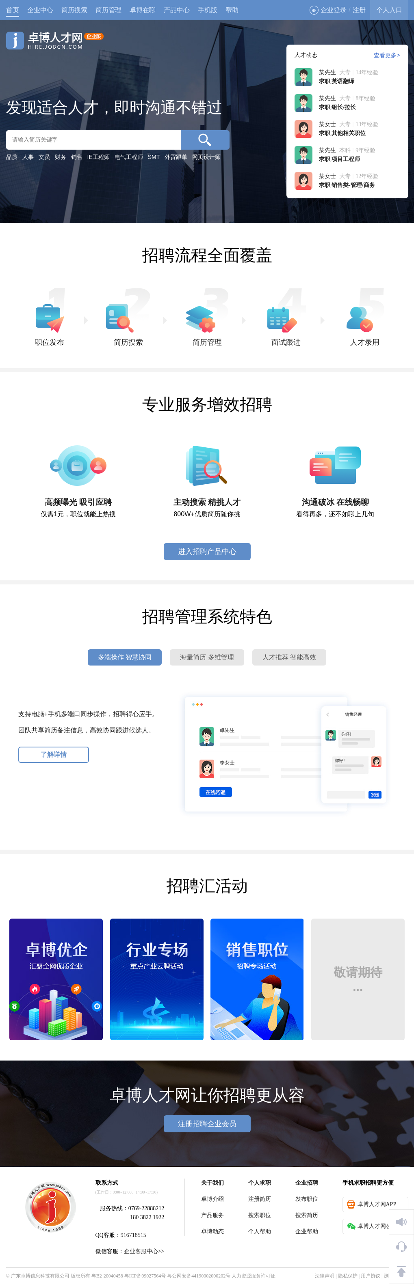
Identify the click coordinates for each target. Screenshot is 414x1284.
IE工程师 (98, 157)
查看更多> (387, 55)
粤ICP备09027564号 (145, 1276)
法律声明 (324, 1276)
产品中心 (177, 9)
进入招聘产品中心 (207, 552)
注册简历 (259, 1199)
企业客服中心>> (144, 1251)
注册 (359, 9)
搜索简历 (306, 1215)
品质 (11, 157)
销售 (76, 157)
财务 (60, 157)
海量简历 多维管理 (207, 657)
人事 (28, 157)
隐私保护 (348, 1276)
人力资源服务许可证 (253, 1276)
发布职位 (306, 1199)
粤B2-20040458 (107, 1276)
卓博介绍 (212, 1199)
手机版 (207, 9)
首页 (12, 9)
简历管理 (108, 9)
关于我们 (212, 1183)
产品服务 (212, 1215)
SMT (154, 157)
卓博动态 (212, 1231)
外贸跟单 (176, 157)
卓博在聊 (143, 9)
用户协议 (370, 1276)
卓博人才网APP (372, 1204)
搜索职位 (259, 1215)
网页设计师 (206, 157)
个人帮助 (259, 1231)
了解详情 (54, 754)
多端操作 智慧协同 (125, 657)
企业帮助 (306, 1231)
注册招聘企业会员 (207, 1124)
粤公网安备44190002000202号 (198, 1276)
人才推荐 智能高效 (289, 657)
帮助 (231, 9)
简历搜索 (74, 9)
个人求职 (259, 1183)
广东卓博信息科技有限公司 (40, 1276)
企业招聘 (306, 1183)
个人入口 (389, 9)
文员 (44, 157)
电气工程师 (129, 157)
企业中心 (40, 9)
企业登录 (328, 10)
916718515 (133, 1235)
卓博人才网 (55, 40)
